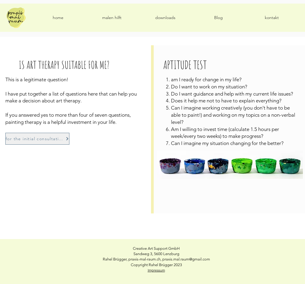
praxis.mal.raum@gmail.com (186, 259)
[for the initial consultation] (37, 139)
